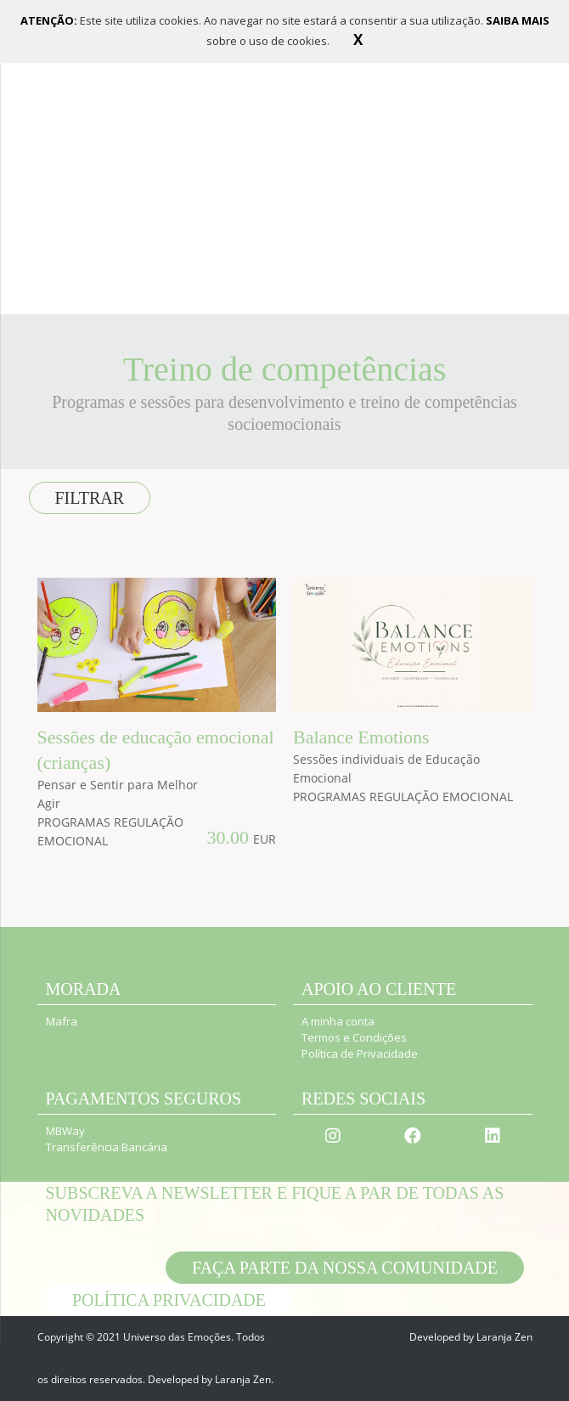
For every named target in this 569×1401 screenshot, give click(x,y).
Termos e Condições (354, 1037)
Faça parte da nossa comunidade (345, 1267)
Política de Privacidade (359, 1053)
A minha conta (338, 1021)
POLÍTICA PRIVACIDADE (169, 1300)
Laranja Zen (243, 1379)
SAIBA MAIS (517, 20)
